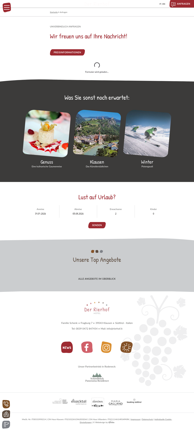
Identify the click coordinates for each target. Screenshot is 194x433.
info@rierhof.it (114, 328)
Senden (97, 225)
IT (160, 4)
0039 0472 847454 (87, 328)
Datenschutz (147, 420)
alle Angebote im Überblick (97, 279)
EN (164, 4)
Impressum (135, 420)
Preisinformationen (67, 52)
